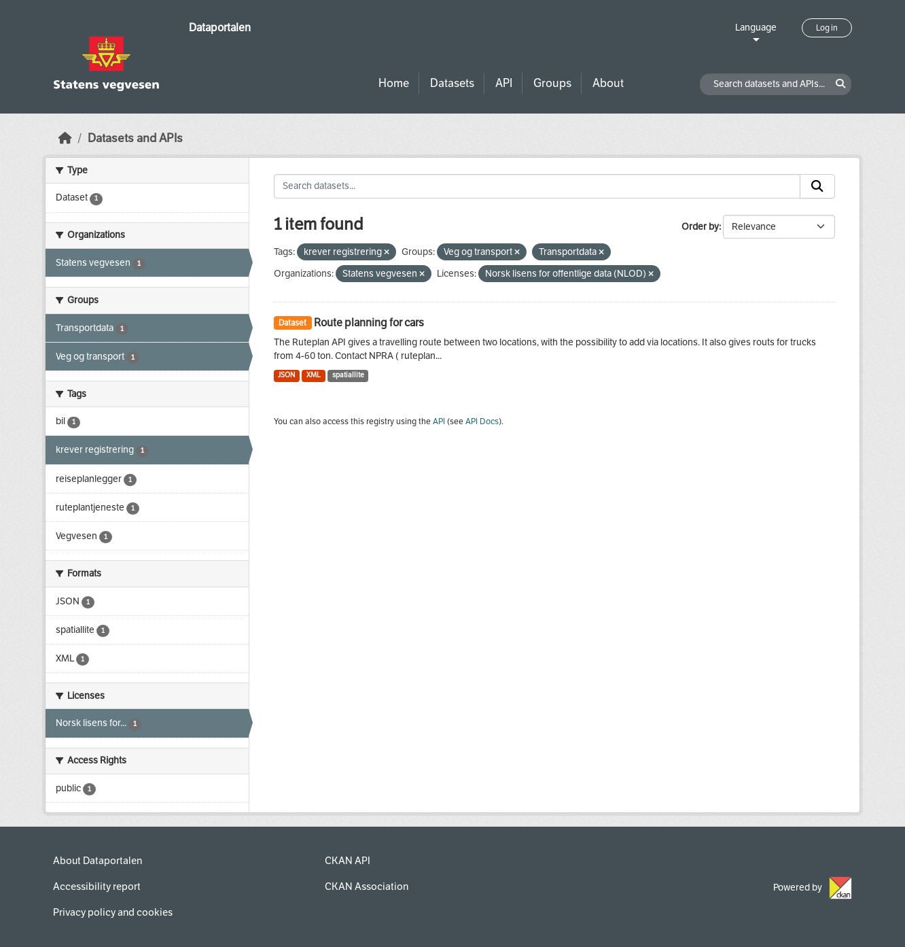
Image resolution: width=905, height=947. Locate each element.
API (503, 83)
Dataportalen (220, 27)
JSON (286, 375)
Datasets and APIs (135, 138)
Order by (700, 227)
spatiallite (348, 375)
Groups (552, 83)
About (608, 83)
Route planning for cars (369, 322)
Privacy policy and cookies (113, 912)
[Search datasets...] (537, 186)
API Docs (482, 421)
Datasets (452, 83)
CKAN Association (366, 886)
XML (313, 375)
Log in (827, 28)
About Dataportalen (97, 861)
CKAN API (347, 861)
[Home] (65, 138)
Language (756, 27)
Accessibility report (97, 886)
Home (393, 83)
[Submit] (817, 186)
